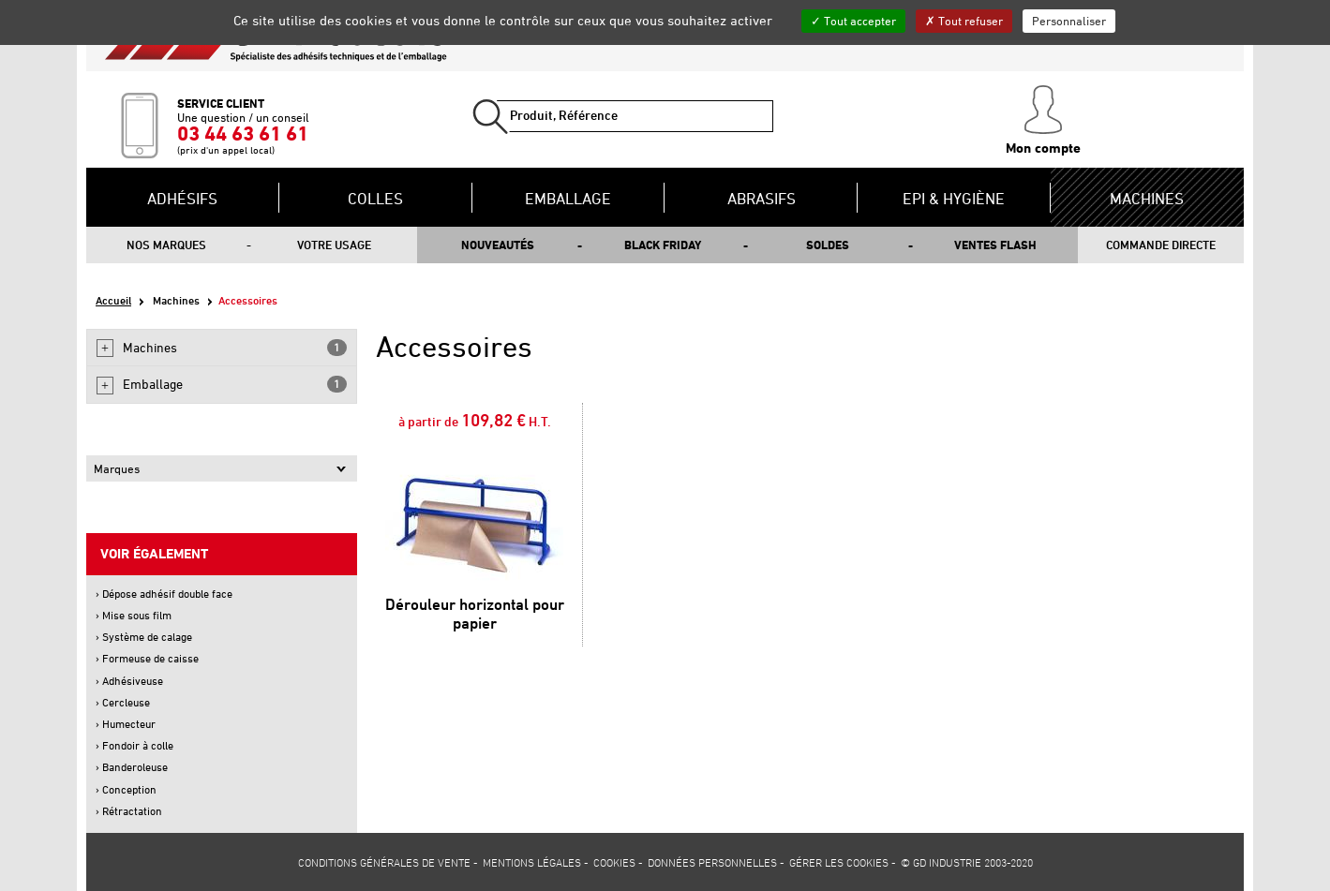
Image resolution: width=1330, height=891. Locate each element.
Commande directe (1161, 244)
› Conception (126, 789)
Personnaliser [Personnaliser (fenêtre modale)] (1069, 20)
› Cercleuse (123, 702)
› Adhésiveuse (129, 681)
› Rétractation (129, 811)
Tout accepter (853, 20)
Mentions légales (532, 862)
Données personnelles (712, 862)
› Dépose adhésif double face (164, 594)
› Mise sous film (134, 615)
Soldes (827, 244)
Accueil (113, 300)
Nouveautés (497, 244)
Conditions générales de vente (384, 862)
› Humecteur (126, 724)
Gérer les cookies (839, 862)
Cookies (614, 862)
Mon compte (1043, 120)
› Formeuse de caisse (147, 658)
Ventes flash (995, 244)
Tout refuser (964, 20)
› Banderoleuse (132, 767)
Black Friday (662, 244)
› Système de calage (144, 637)
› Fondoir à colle (134, 745)
